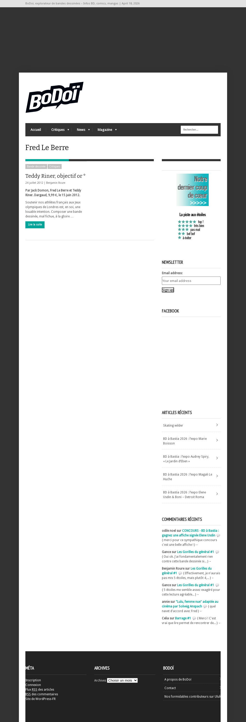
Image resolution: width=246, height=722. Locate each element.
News (81, 131)
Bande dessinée (36, 166)
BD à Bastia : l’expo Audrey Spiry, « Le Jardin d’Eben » (186, 459)
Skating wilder (173, 425)
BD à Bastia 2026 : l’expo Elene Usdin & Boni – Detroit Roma (184, 495)
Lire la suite (35, 224)
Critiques (57, 131)
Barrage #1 (183, 618)
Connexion (33, 685)
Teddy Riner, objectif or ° (55, 176)
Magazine (104, 131)
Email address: (172, 273)
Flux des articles (39, 689)
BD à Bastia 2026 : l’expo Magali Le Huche (187, 477)
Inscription (33, 680)
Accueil (36, 130)
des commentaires (41, 694)
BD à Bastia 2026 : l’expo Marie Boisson (185, 441)
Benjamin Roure (55, 182)
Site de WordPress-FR (40, 699)
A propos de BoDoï (177, 679)
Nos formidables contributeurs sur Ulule (193, 696)
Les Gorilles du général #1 (195, 552)
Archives (100, 680)
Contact (170, 688)
